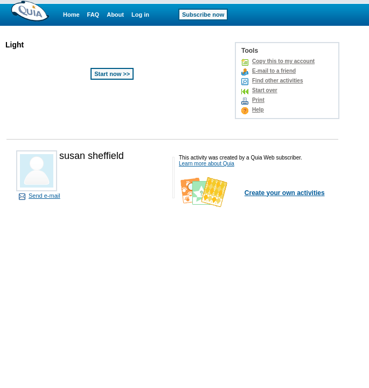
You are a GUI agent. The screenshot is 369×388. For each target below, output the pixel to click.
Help (258, 110)
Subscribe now (203, 14)
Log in (140, 14)
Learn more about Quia (206, 164)
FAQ (93, 14)
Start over (264, 90)
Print (258, 100)
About (115, 14)
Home (71, 14)
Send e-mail (44, 195)
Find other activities (277, 81)
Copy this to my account (283, 61)
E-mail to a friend (274, 71)
